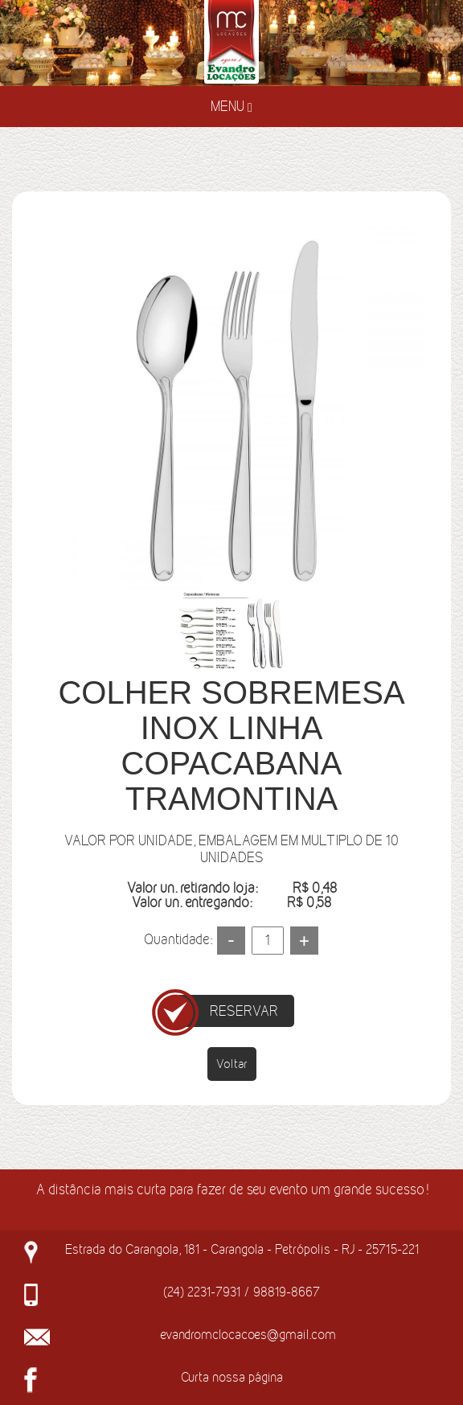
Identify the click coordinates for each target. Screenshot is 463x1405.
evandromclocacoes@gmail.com (248, 1334)
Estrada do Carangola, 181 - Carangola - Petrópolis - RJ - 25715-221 (242, 1249)
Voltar (232, 1063)
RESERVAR (244, 1011)
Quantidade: (178, 939)
